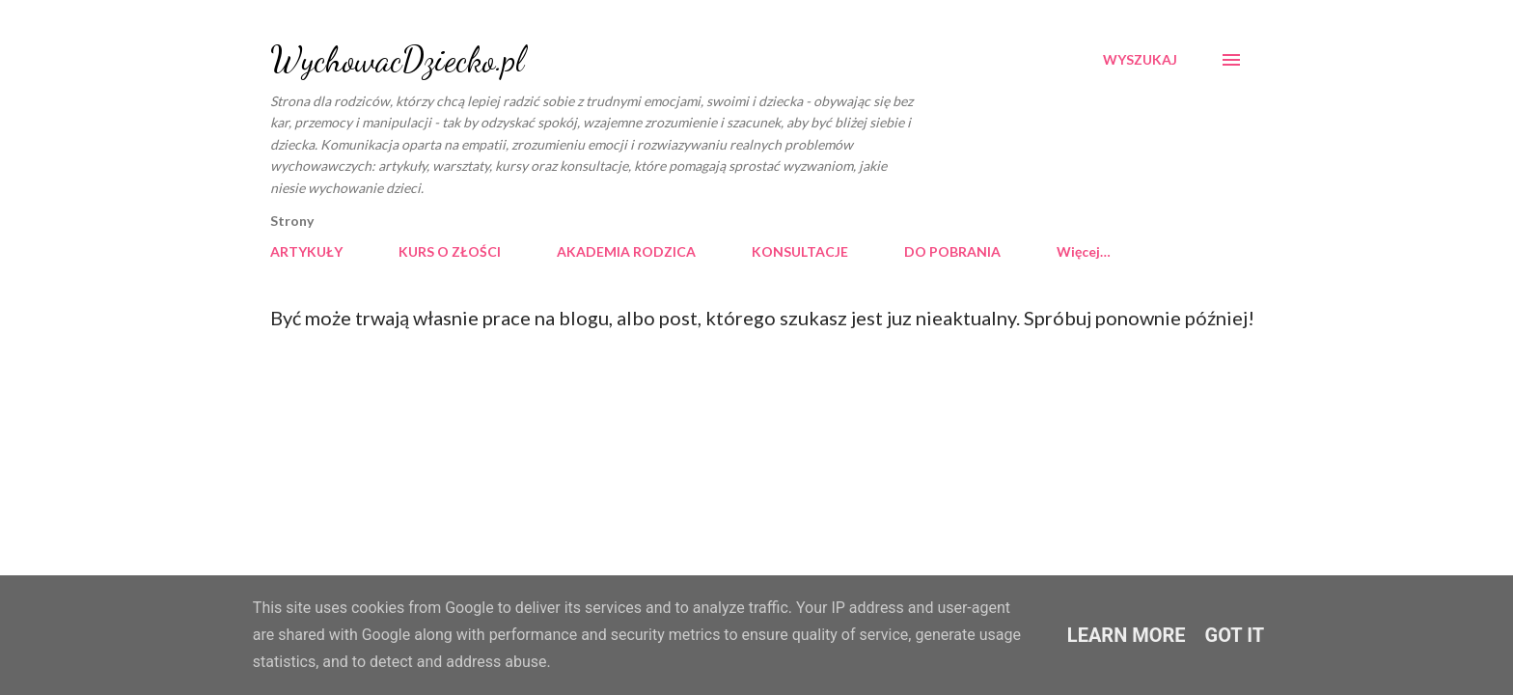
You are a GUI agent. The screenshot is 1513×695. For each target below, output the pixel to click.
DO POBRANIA (952, 251)
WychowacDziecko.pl (397, 59)
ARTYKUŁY (306, 251)
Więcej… (1084, 251)
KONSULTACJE (800, 251)
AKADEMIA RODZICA (626, 251)
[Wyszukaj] (1140, 59)
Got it (1235, 635)
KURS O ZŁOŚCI (450, 251)
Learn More (1126, 635)
